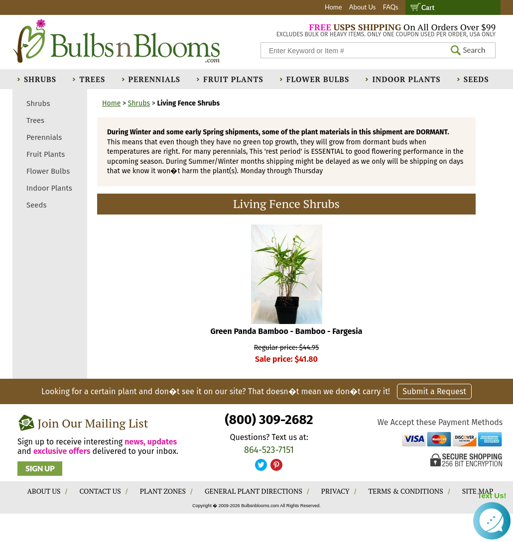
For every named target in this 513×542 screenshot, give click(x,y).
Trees (92, 79)
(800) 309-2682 (269, 420)
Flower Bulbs (317, 79)
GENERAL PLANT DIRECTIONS (253, 491)
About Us (362, 7)
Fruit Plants (233, 79)
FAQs (390, 7)
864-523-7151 (269, 449)
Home (333, 7)
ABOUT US (44, 491)
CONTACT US (100, 491)
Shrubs (40, 79)
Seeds (476, 79)
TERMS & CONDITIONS (406, 491)
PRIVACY (335, 491)
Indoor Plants (406, 79)
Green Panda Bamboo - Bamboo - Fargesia (287, 331)
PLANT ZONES (163, 491)
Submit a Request (434, 391)
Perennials (154, 79)
